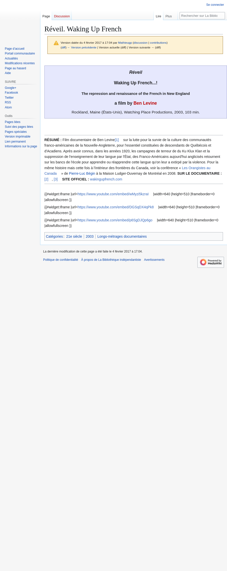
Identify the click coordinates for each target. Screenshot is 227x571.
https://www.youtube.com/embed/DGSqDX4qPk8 (116, 207)
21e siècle (74, 236)
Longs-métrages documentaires (122, 236)
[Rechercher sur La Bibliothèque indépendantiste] (202, 15)
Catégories (54, 236)
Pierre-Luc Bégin (82, 173)
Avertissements (154, 260)
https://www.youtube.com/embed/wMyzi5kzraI (113, 194)
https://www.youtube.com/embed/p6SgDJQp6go (115, 220)
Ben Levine (145, 103)
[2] (46, 179)
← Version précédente (81, 47)
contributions (158, 42)
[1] (117, 140)
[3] (56, 179)
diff (63, 47)
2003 (90, 236)
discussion (140, 42)
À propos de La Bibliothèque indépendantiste (111, 260)
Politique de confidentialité (60, 260)
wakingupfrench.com (106, 179)
